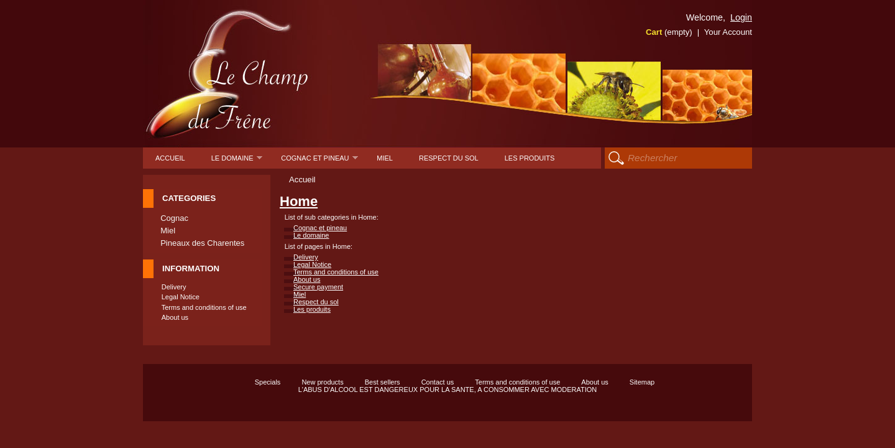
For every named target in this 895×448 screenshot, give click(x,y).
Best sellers (382, 382)
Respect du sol (449, 158)
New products (322, 382)
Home (299, 201)
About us (175, 317)
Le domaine (237, 161)
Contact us (437, 382)
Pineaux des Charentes (202, 243)
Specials (268, 382)
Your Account (728, 32)
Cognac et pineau (319, 161)
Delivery (174, 287)
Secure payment (318, 287)
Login (741, 17)
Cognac (174, 218)
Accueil (170, 158)
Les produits (530, 158)
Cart (669, 32)
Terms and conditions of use (204, 307)
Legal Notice (181, 297)
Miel (385, 158)
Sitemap (642, 382)
